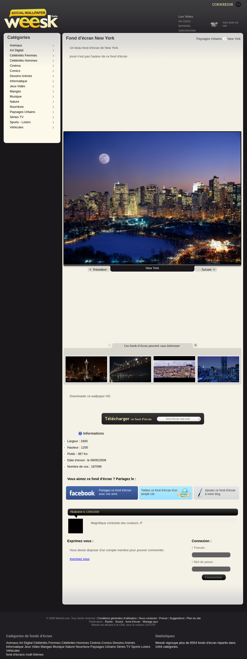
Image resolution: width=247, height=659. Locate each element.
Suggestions (177, 618)
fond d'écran (133, 621)
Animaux (16, 45)
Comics (15, 71)
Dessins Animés (21, 76)
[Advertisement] (153, 95)
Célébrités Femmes (23, 55)
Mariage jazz (150, 621)
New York (234, 39)
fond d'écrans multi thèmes (25, 654)
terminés (185, 26)
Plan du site (194, 618)
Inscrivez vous (80, 559)
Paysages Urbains (22, 112)
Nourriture (17, 107)
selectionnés (187, 30)
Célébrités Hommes (23, 60)
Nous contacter (148, 618)
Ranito (109, 621)
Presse (163, 618)
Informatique (18, 81)
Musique (16, 96)
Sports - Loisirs (20, 122)
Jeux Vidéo (17, 86)
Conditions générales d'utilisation (116, 618)
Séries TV (16, 117)
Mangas (15, 91)
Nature (14, 101)
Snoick (119, 621)
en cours (185, 21)
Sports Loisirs (140, 646)
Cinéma (15, 65)
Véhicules (16, 127)
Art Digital (16, 50)
